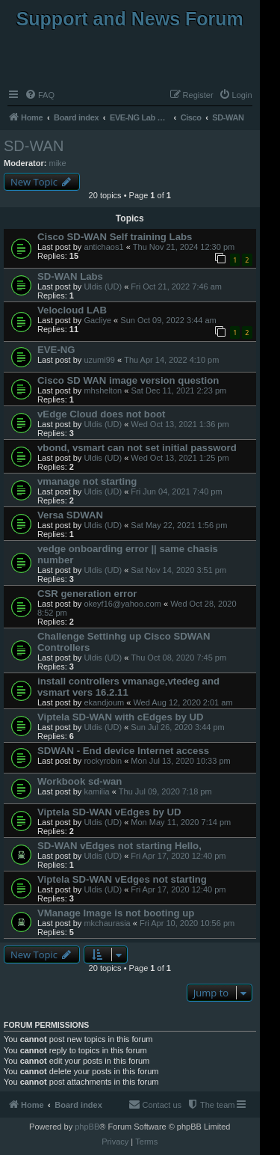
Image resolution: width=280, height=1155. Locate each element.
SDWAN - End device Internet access (123, 750)
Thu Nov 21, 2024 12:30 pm (183, 246)
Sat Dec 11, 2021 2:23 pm (178, 390)
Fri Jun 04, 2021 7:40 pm (176, 491)
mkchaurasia (107, 923)
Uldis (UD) (103, 286)
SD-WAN (33, 146)
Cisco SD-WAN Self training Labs (114, 236)
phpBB (87, 1126)
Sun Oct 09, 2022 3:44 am (168, 320)
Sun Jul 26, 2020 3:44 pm (177, 727)
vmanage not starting (87, 481)
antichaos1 (103, 246)
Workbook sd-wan (79, 781)
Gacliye (97, 320)
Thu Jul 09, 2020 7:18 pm (165, 791)
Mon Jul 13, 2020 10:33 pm (180, 760)
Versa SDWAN (70, 515)
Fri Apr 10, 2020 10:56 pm (187, 923)
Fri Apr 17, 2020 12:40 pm (178, 855)
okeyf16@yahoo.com (122, 603)
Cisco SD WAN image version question (128, 380)
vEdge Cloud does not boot (101, 414)
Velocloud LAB (72, 310)
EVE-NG (56, 349)
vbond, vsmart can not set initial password (137, 447)
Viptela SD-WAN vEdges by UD (109, 812)
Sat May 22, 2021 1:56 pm (179, 525)
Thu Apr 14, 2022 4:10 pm (171, 359)
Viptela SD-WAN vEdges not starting (122, 879)
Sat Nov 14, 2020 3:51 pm (178, 570)
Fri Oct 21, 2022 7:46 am (176, 286)
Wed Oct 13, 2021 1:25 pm (179, 457)
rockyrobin (103, 760)
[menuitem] (40, 95)
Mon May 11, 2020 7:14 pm (181, 822)
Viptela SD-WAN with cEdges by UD (120, 717)
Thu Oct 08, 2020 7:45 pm (178, 657)
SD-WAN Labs (70, 276)
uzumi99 (99, 359)
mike (57, 163)
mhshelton (103, 390)
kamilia (96, 791)
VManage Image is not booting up (115, 913)
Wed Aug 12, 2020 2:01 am (182, 702)
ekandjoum (104, 702)
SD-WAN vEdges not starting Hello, (119, 845)
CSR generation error (87, 593)
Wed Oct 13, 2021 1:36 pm (179, 424)
